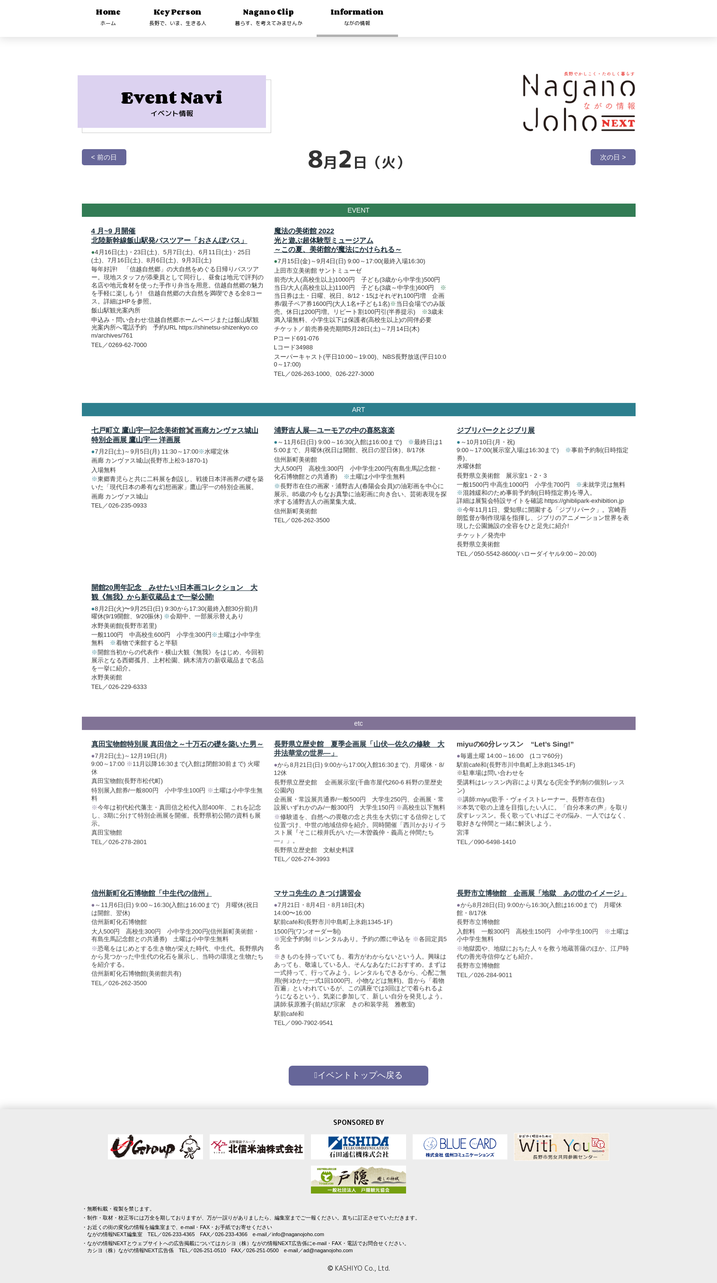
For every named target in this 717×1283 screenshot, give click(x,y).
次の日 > (613, 157)
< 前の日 (104, 157)
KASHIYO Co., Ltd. (362, 1268)
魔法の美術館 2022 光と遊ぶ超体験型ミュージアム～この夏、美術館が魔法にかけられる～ (338, 240)
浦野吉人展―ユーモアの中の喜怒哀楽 (334, 436)
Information (357, 16)
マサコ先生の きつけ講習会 (317, 905)
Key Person (177, 16)
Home (108, 16)
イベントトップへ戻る (358, 1075)
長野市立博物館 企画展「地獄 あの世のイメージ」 (542, 905)
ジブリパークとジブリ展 (496, 436)
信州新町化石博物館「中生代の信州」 (151, 905)
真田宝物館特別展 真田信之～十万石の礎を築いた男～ (177, 756)
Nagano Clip (268, 16)
